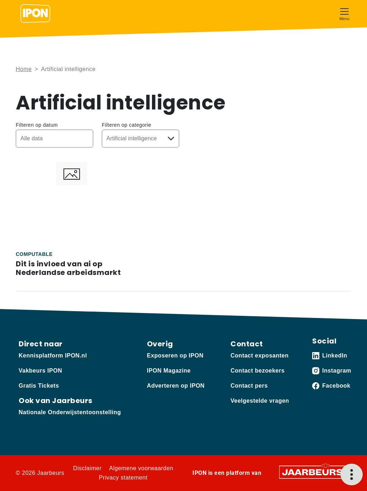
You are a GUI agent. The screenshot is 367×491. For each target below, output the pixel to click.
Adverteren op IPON (176, 386)
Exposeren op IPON (175, 355)
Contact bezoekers (257, 371)
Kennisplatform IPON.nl (53, 355)
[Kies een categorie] (140, 139)
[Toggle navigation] (344, 13)
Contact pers (249, 386)
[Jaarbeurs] (313, 471)
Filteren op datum (37, 125)
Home (24, 69)
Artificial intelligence (68, 69)
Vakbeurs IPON (40, 371)
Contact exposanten (259, 355)
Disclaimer (87, 468)
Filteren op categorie (126, 125)
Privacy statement (123, 477)
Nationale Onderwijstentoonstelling (70, 412)
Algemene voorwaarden (141, 468)
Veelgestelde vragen (259, 401)
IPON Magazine (169, 371)
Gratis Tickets (39, 386)
